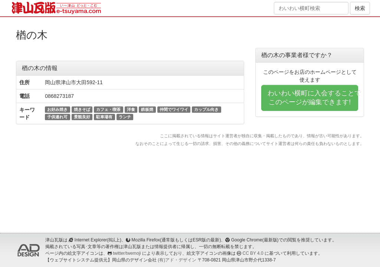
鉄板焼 (147, 109)
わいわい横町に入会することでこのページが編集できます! (313, 97)
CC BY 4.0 (253, 253)
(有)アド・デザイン (177, 260)
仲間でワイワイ (174, 109)
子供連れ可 (57, 117)
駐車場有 (104, 117)
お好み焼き (57, 109)
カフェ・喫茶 (108, 109)
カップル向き (206, 109)
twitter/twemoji (127, 253)
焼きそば (82, 109)
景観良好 (82, 117)
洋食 (131, 109)
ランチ (125, 117)
